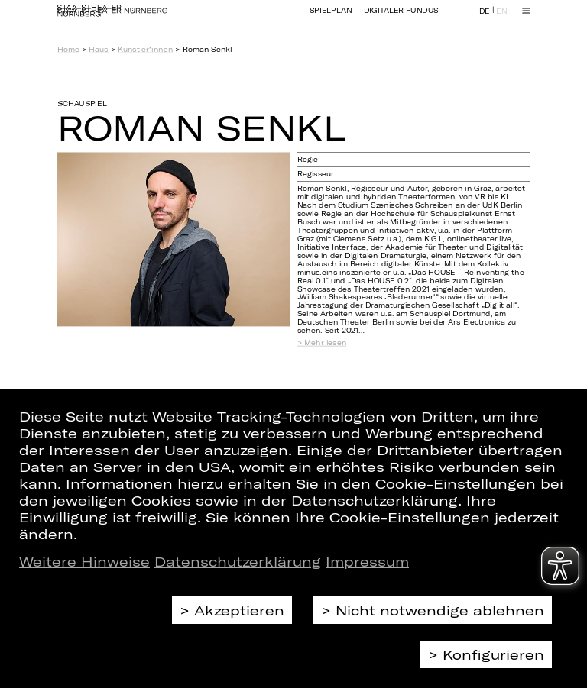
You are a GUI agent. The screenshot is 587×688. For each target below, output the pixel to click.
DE (484, 18)
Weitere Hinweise (84, 561)
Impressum (367, 561)
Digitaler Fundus (401, 17)
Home (68, 49)
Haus (98, 49)
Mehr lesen (325, 343)
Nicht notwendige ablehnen (440, 610)
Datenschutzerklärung (237, 561)
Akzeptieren (239, 610)
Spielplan (331, 17)
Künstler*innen (145, 49)
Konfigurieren (493, 654)
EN (501, 18)
